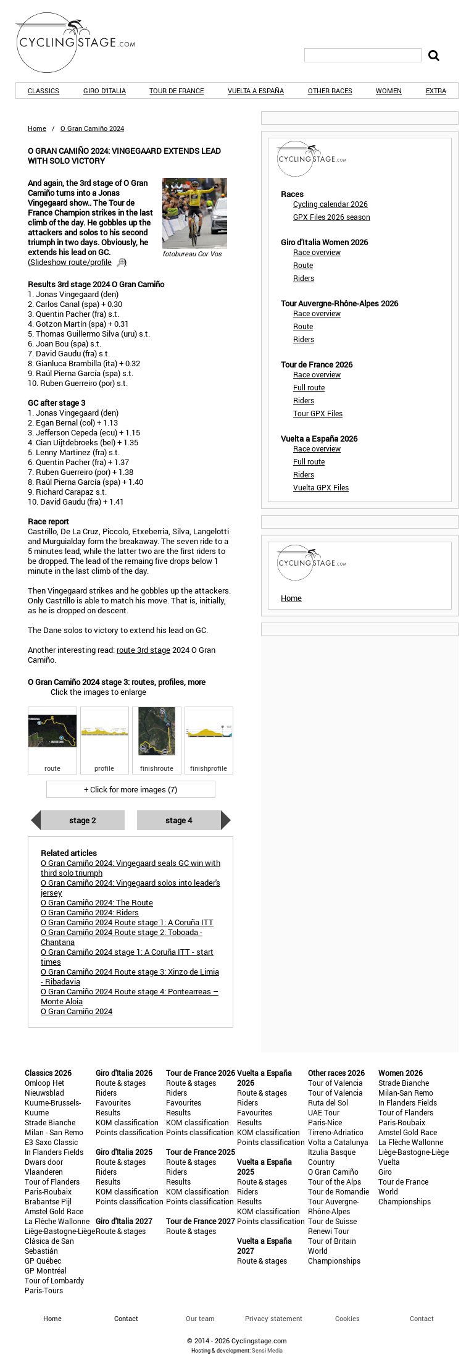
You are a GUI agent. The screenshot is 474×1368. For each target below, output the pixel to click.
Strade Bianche (50, 1122)
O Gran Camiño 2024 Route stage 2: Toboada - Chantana (121, 936)
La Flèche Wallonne (57, 1221)
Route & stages (121, 1083)
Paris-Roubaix (48, 1191)
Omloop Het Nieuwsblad (44, 1087)
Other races (330, 90)
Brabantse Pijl (48, 1201)
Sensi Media (267, 1350)
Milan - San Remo (54, 1132)
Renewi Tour (328, 1231)
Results (108, 1112)
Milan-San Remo (405, 1092)
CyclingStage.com (83, 42)
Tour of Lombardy (54, 1280)
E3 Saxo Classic (51, 1142)
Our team (200, 1318)
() (77, 261)
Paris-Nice (325, 1122)
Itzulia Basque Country (332, 1157)
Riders (303, 278)
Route (303, 265)
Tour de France (176, 90)
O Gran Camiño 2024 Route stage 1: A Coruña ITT (127, 922)
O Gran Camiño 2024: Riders (90, 912)
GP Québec (43, 1260)
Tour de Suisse (332, 1221)
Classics (43, 90)
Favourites (113, 1102)
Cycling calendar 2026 (330, 204)
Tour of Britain (332, 1241)
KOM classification (127, 1122)
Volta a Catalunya (338, 1142)
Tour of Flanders (52, 1181)
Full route (309, 387)
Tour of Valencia (335, 1083)
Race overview (317, 252)
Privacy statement (273, 1318)
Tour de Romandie (338, 1191)
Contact (422, 1318)
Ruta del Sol (328, 1102)
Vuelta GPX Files (321, 487)
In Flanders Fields (54, 1152)
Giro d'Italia (104, 90)
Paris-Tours (44, 1290)
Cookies (347, 1318)
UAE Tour (323, 1112)
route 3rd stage (143, 649)
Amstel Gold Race (54, 1211)
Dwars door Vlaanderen (44, 1167)
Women (389, 90)
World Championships (334, 1255)
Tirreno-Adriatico (336, 1132)
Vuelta (389, 1162)
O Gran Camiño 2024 (76, 1011)
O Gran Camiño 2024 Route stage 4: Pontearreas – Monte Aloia (129, 996)
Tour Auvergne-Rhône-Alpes (333, 1206)
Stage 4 (178, 820)
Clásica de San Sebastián (49, 1246)
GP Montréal (46, 1270)
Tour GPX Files (318, 413)
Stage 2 (82, 820)
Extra (436, 90)
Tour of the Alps (334, 1181)
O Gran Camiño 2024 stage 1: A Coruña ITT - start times (127, 956)
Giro (385, 1172)
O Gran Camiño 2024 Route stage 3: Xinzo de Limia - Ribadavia (130, 976)
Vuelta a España (256, 90)
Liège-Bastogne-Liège (60, 1231)
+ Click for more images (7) (130, 789)
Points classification (130, 1132)
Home (37, 128)
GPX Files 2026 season (331, 217)
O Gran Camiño (333, 1172)
